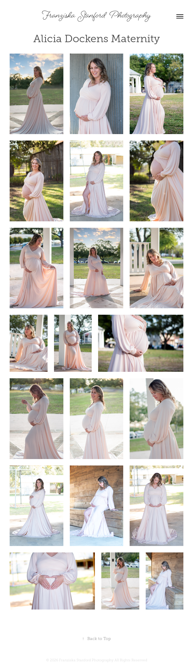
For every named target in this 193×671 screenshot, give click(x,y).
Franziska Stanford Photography (96, 16)
